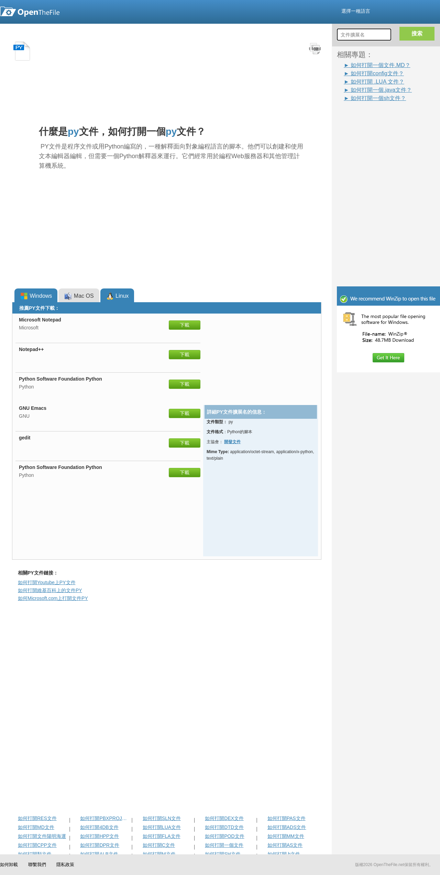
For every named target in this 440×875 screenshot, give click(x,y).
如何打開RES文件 (37, 818)
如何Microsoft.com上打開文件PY (53, 598)
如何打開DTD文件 (224, 827)
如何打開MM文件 (285, 836)
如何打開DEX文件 (224, 818)
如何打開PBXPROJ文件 (105, 818)
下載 (184, 325)
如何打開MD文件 (36, 827)
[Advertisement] (392, 145)
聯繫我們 (37, 864)
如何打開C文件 (159, 845)
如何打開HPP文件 (99, 836)
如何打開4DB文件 (99, 827)
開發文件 (232, 441)
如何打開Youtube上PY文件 (47, 582)
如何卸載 (9, 864)
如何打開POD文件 (224, 836)
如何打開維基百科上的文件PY (50, 590)
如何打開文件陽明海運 (42, 836)
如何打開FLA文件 (161, 836)
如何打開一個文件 (224, 845)
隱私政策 (65, 864)
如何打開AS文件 (285, 845)
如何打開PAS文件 (286, 818)
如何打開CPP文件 (37, 845)
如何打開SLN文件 (162, 818)
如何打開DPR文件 (99, 845)
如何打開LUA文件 (162, 827)
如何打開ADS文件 (286, 827)
